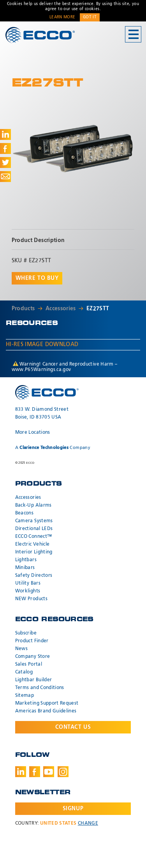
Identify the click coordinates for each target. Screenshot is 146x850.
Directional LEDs (34, 529)
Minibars (25, 567)
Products (23, 308)
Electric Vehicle (32, 544)
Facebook (34, 771)
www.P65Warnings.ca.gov (41, 370)
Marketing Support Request (47, 703)
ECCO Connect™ (33, 536)
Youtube (48, 771)
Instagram (63, 771)
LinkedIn (20, 771)
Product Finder (32, 641)
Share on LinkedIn (5, 134)
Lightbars (26, 560)
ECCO (40, 35)
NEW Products (31, 599)
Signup (73, 808)
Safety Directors (34, 575)
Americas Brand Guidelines (46, 711)
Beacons (24, 513)
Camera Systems (34, 521)
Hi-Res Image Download (42, 344)
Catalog (24, 672)
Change (88, 823)
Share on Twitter (5, 162)
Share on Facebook (5, 148)
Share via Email (5, 176)
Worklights (27, 591)
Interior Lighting (34, 552)
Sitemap (24, 695)
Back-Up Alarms (33, 505)
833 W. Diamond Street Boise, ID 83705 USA (42, 413)
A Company (52, 447)
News (21, 649)
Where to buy (37, 278)
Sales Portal (28, 664)
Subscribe (26, 633)
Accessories (61, 308)
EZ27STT (97, 308)
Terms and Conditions (39, 688)
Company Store (32, 656)
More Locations (32, 432)
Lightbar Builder (33, 680)
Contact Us (73, 727)
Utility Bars (27, 583)
